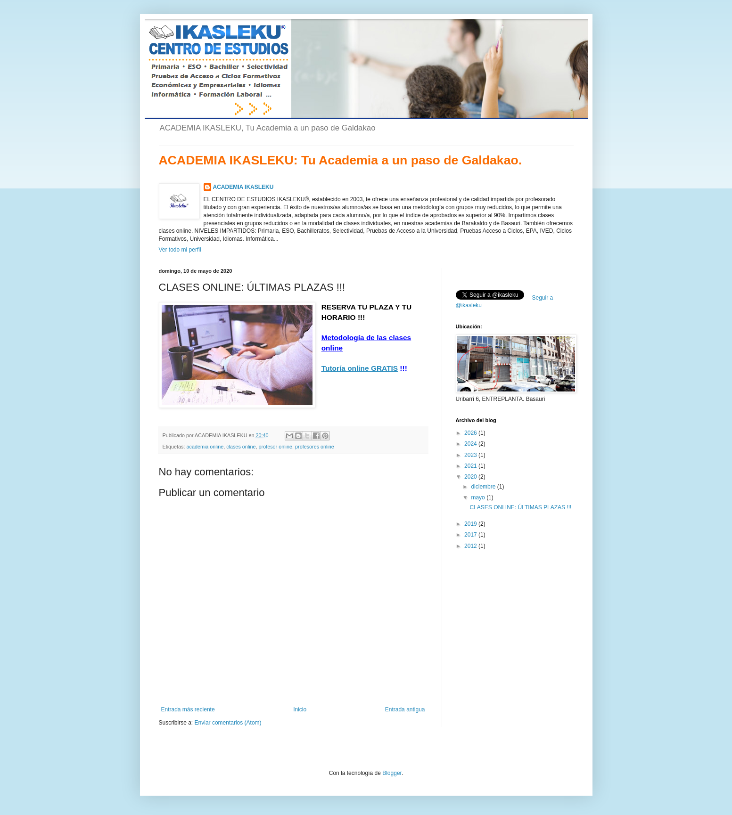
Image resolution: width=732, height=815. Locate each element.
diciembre (484, 486)
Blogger (392, 773)
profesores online (314, 446)
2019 (471, 524)
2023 (471, 455)
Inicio (299, 709)
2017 (471, 534)
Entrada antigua (405, 709)
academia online (205, 446)
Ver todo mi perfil (180, 249)
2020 (471, 476)
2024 (471, 443)
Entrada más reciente (188, 709)
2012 (471, 546)
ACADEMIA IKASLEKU (243, 187)
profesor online (275, 446)
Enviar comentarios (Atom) (228, 722)
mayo (478, 497)
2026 (471, 433)
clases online (240, 446)
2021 (471, 466)
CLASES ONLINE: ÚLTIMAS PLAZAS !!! (520, 507)
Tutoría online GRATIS (359, 368)
